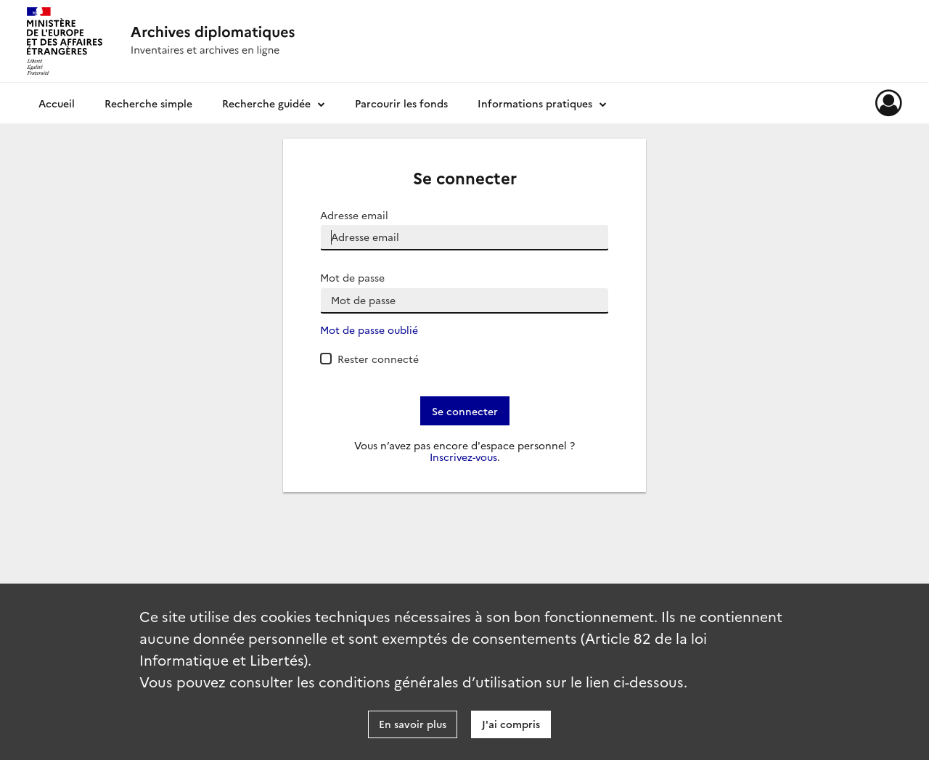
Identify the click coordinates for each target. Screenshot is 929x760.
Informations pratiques (535, 103)
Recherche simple (148, 103)
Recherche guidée (266, 103)
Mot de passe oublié (369, 329)
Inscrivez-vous (463, 456)
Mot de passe (352, 277)
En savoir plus (412, 723)
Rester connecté (378, 358)
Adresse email (354, 215)
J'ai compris (511, 723)
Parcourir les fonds (401, 103)
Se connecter (465, 411)
